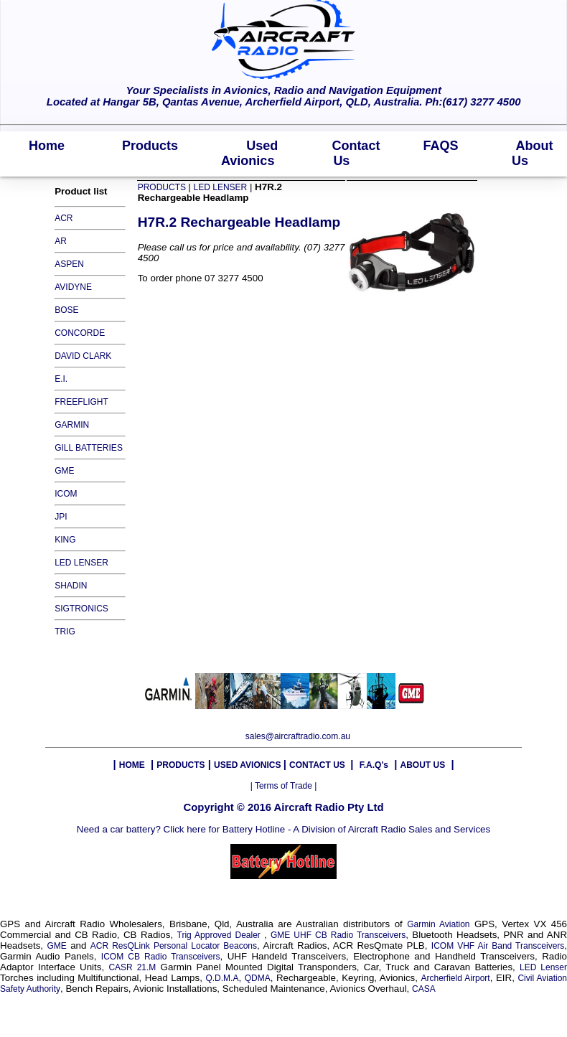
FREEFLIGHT (81, 402)
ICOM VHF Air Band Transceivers (498, 946)
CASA (424, 989)
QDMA (258, 978)
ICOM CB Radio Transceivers (160, 957)
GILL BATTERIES (89, 448)
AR (61, 241)
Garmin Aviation (438, 924)
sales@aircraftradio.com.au (297, 736)
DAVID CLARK (83, 356)
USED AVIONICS (249, 765)
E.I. (61, 379)
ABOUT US (422, 765)
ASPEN (69, 264)
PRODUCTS (163, 187)
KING (65, 540)
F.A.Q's (374, 765)
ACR (63, 218)
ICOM (66, 494)
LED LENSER (81, 563)
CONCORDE (80, 333)
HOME (132, 765)
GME (64, 471)
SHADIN (71, 586)
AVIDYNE (73, 287)
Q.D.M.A (221, 978)
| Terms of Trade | (283, 786)
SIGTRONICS (81, 609)
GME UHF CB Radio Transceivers (338, 935)
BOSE (66, 310)
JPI (61, 517)
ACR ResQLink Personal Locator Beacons (173, 946)
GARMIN (72, 425)
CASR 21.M (132, 967)
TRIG (65, 632)
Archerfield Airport (455, 978)
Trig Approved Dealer (220, 935)
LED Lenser (543, 967)
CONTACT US (318, 765)
